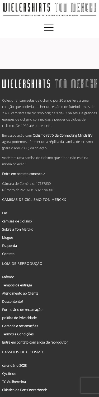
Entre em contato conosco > (23, 173)
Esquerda (9, 245)
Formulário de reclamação (22, 309)
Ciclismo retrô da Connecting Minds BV (62, 135)
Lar (4, 213)
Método (8, 277)
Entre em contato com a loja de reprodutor (35, 342)
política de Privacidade (19, 317)
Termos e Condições (18, 334)
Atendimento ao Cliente (20, 293)
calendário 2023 (14, 365)
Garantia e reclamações (20, 326)
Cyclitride (9, 373)
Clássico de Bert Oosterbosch (24, 390)
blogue (7, 237)
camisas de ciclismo (17, 221)
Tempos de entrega (17, 285)
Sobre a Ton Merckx (17, 229)
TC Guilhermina (14, 381)
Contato (8, 253)
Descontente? (12, 301)
